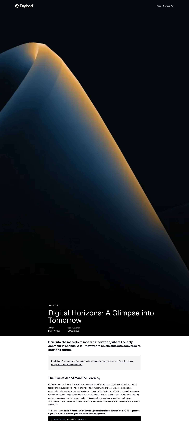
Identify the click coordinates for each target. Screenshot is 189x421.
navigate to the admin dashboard (66, 364)
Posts (159, 6)
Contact (166, 6)
